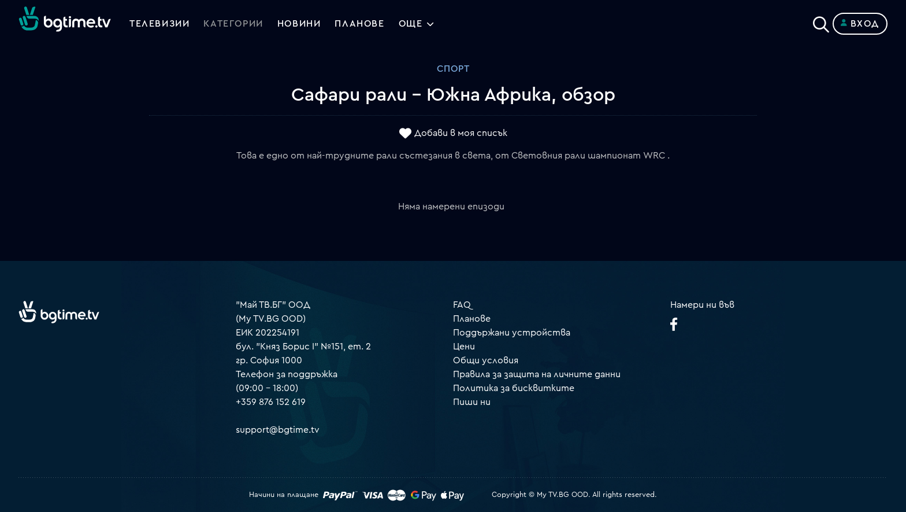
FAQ (462, 305)
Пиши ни (472, 402)
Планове (472, 318)
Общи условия (485, 360)
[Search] (821, 21)
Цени (464, 346)
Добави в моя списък (460, 133)
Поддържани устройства (511, 332)
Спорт (453, 68)
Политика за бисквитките (513, 388)
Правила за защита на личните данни (537, 374)
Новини (299, 23)
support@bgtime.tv (278, 429)
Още (411, 23)
